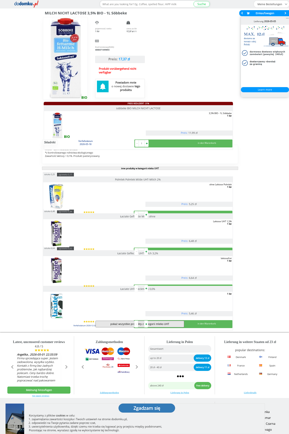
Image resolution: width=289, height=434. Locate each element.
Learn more (265, 89)
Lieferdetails (250, 363)
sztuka (49, 189)
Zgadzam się (146, 408)
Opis (64, 157)
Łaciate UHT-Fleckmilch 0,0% (72, 244)
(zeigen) (95, 398)
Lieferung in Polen (179, 363)
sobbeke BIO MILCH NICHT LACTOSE (73, 108)
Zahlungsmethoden (109, 363)
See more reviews (40, 366)
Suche (201, 4)
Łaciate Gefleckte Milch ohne (137, 194)
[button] (12, 345)
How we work (157, 382)
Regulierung (156, 388)
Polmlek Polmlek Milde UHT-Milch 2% (72, 194)
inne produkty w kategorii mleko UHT (140, 183)
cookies (60, 415)
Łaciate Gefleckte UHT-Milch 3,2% (201, 194)
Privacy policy (157, 394)
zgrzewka (65, 189)
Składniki (49, 157)
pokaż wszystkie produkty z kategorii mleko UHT (139, 294)
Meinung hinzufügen (39, 360)
